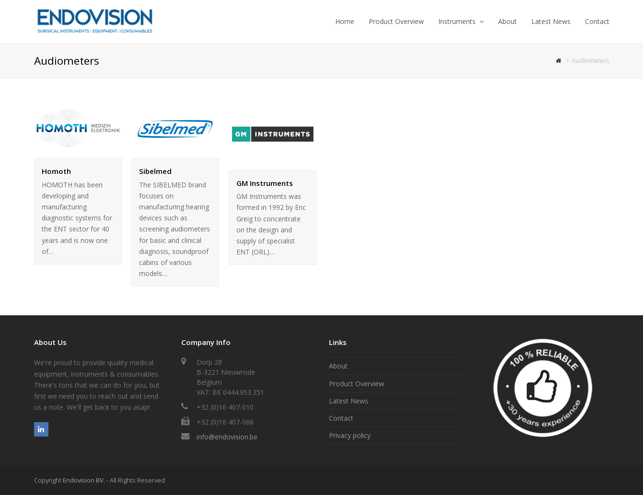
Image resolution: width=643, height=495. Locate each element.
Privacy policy (350, 435)
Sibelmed (155, 171)
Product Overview (356, 383)
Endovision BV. (84, 480)
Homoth (56, 171)
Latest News (348, 400)
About (338, 365)
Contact (341, 418)
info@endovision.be (227, 436)
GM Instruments (264, 183)
